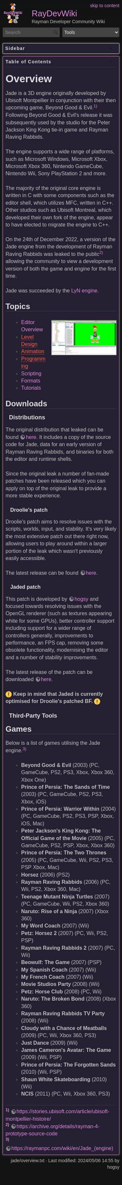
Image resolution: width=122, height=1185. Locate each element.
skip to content (104, 5)
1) (95, 105)
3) (24, 748)
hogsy (81, 599)
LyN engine (84, 290)
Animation (32, 351)
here (31, 437)
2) (101, 252)
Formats (30, 380)
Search (56, 32)
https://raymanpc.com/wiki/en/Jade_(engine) (62, 1148)
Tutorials (31, 388)
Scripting (31, 373)
